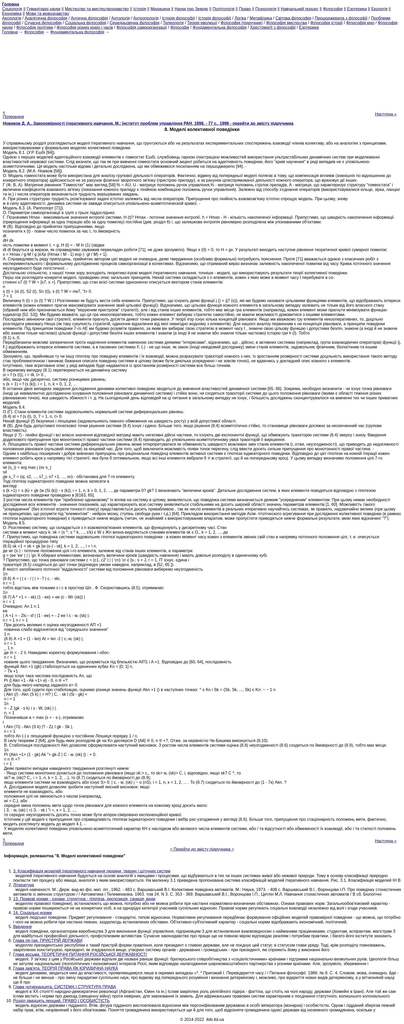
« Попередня (13, 114)
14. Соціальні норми (32, 913)
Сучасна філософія (43, 23)
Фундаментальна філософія (220, 27)
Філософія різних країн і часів (85, 27)
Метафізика (261, 18)
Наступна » (386, 114)
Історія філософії (178, 18)
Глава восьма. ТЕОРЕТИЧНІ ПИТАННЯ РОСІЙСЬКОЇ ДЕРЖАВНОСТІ (80, 954)
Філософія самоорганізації (141, 27)
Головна (10, 32)
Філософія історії (326, 23)
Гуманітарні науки (43, 9)
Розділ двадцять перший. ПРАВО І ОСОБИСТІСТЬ (61, 1001)
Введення (22, 926)
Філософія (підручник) (242, 23)
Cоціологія (12, 9)
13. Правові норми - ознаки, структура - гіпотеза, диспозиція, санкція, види (84, 899)
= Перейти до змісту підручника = (202, 849)
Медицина (160, 9)
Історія (139, 9)
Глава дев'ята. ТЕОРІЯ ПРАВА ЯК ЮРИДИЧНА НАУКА (65, 968)
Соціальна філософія (85, 23)
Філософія (333, 9)
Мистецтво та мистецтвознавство (97, 9)
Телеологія (173, 23)
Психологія (265, 9)
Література (23, 885)
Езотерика (357, 9)
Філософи (179, 27)
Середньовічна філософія (134, 23)
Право (245, 9)
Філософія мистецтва (286, 23)
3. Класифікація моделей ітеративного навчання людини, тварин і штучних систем (91, 871)
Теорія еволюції (202, 23)
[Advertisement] (202, 70)
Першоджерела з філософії (341, 18)
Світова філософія (293, 18)
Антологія (120, 18)
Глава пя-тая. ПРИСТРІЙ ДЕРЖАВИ (47, 940)
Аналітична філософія (46, 18)
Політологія (223, 9)
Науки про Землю (191, 9)
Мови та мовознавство (47, 13)
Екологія (379, 9)
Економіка (11, 13)
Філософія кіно (360, 23)
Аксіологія (11, 18)
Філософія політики (34, 27)
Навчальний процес (300, 9)
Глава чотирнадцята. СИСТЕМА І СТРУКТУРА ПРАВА (64, 987)
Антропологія (145, 18)
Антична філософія (89, 18)
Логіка (240, 18)
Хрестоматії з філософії (273, 27)
